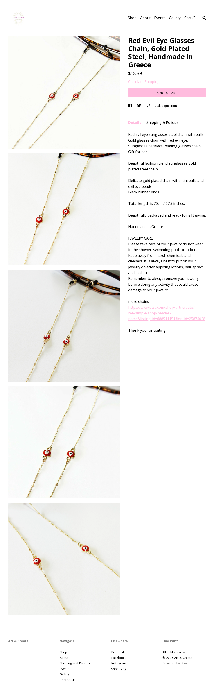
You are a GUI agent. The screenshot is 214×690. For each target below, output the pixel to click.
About (145, 17)
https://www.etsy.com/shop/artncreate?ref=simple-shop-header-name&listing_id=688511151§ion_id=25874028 (166, 313)
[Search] (204, 18)
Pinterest (117, 652)
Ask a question (166, 106)
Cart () (190, 17)
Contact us (67, 680)
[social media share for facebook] (130, 106)
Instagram (118, 663)
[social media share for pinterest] (148, 106)
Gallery (175, 17)
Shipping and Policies (75, 663)
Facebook (118, 658)
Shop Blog (118, 669)
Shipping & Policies (162, 122)
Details (135, 122)
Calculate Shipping (144, 81)
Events (159, 17)
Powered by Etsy (174, 663)
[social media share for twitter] (139, 106)
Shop (132, 17)
